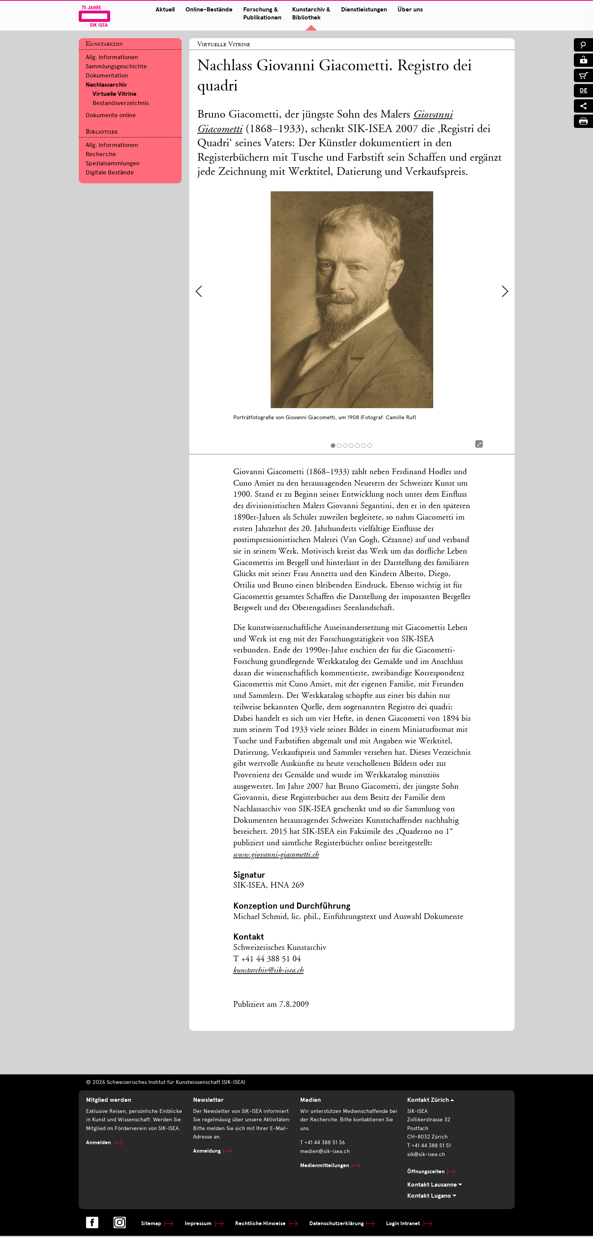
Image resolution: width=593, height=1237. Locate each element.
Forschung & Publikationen (255, 14)
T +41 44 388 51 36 (322, 1143)
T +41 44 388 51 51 (429, 1146)
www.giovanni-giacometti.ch (277, 855)
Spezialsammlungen (113, 163)
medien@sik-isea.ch (325, 1151)
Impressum (204, 1224)
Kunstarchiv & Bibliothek (304, 14)
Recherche (101, 154)
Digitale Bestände (110, 172)
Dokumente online (111, 115)
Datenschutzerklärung (342, 1224)
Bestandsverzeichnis (121, 103)
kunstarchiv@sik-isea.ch (270, 971)
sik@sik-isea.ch (426, 1154)
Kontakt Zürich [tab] (430, 1101)
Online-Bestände (201, 9)
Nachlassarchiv (106, 85)
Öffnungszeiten (431, 1172)
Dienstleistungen (357, 9)
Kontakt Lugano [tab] (431, 1197)
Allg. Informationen (112, 57)
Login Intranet (409, 1224)
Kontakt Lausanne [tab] (434, 1185)
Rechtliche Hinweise (266, 1224)
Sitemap (157, 1224)
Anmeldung (212, 1151)
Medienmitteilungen (330, 1165)
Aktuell (157, 9)
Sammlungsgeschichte (116, 66)
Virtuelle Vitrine (114, 94)
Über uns (403, 9)
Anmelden (104, 1143)
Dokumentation (107, 75)
